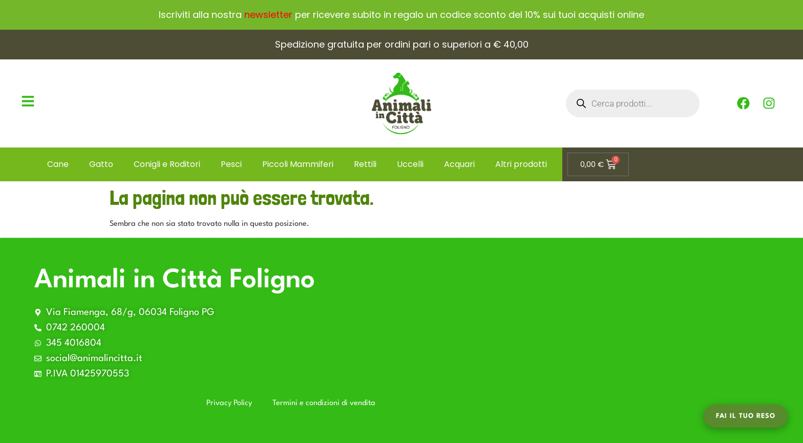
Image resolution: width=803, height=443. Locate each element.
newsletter (268, 14)
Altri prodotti (521, 164)
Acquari (459, 164)
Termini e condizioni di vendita (323, 403)
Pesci (231, 164)
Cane (58, 164)
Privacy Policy (229, 403)
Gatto (101, 164)
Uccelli (410, 164)
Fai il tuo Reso (745, 416)
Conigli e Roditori (167, 164)
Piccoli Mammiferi (297, 164)
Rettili (365, 164)
